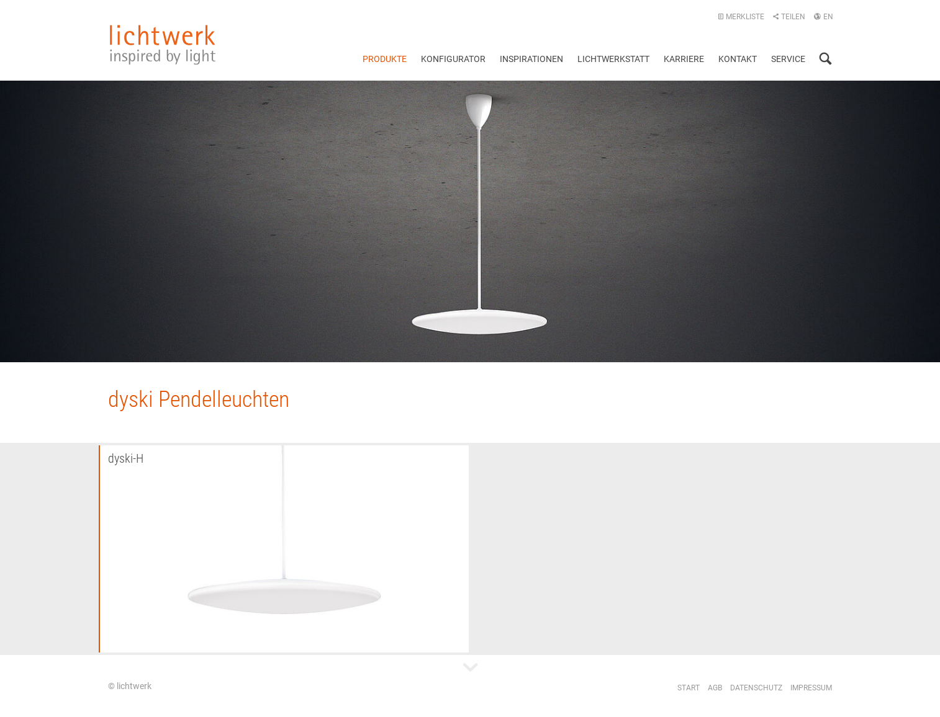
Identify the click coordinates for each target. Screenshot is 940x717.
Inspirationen (531, 59)
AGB (715, 688)
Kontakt (737, 59)
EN (823, 16)
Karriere (684, 59)
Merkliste (741, 16)
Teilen (788, 16)
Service (788, 59)
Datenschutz (756, 688)
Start (688, 688)
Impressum (811, 688)
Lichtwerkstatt (613, 59)
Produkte (385, 59)
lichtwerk (162, 45)
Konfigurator (453, 59)
